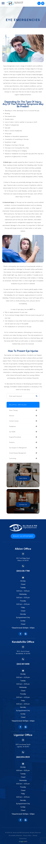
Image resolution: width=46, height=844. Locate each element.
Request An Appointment (23, 536)
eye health (12, 431)
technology (12, 458)
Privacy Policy (27, 835)
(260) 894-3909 (23, 757)
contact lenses (14, 421)
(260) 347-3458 (23, 664)
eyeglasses (12, 426)
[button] (39, 3)
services (11, 415)
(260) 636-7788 (23, 571)
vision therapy (13, 410)
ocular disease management (17, 453)
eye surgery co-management (18, 447)
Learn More (23, 478)
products (12, 442)
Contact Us (23, 504)
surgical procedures (15, 437)
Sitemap (35, 835)
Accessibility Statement (15, 835)
